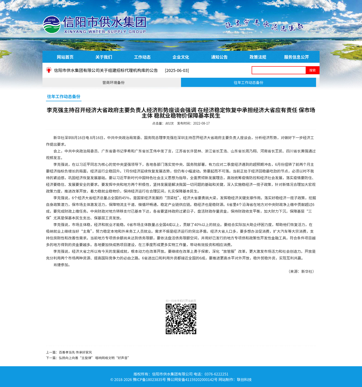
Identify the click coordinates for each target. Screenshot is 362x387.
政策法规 (258, 57)
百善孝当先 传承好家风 (75, 352)
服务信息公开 (296, 57)
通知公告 (219, 57)
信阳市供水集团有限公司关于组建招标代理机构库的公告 (121, 70)
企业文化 (181, 57)
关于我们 (104, 57)
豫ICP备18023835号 (149, 379)
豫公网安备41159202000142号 (192, 379)
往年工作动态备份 (248, 82)
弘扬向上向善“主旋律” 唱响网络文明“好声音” (95, 357)
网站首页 (65, 57)
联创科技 (244, 379)
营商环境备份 (113, 82)
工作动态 (142, 57)
